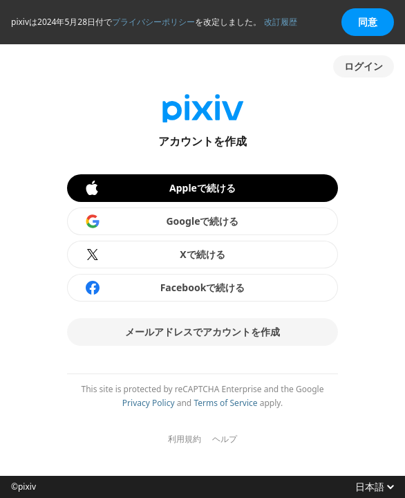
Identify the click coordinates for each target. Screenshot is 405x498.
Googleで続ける (161, 221)
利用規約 (184, 439)
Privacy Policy (148, 403)
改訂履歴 (280, 22)
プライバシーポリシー (153, 22)
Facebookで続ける (164, 287)
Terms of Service (225, 403)
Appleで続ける (160, 188)
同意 (367, 21)
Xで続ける (154, 254)
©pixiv (23, 487)
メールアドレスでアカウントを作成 (202, 331)
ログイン (363, 66)
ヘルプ (224, 439)
